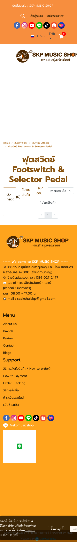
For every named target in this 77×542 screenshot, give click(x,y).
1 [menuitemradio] (48, 215)
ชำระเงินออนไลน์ (13, 397)
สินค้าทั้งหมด (20, 143)
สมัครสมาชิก (55, 15)
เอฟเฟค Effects (40, 143)
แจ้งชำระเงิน (11, 404)
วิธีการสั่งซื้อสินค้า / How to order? (27, 368)
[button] (22, 15)
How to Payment (15, 376)
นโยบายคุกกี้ (10, 534)
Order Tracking (14, 383)
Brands (8, 331)
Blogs (7, 352)
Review (8, 338)
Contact (8, 345)
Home (6, 143)
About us (10, 324)
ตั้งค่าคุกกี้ (57, 529)
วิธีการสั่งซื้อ (11, 390)
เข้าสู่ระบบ (36, 15)
